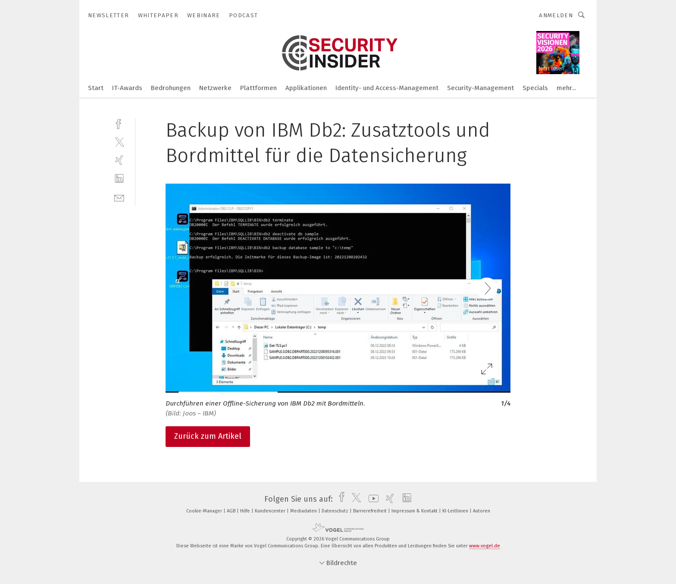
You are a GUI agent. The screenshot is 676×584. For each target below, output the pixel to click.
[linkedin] (119, 178)
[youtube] (371, 499)
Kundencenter (271, 511)
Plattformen (258, 88)
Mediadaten (304, 511)
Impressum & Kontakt (415, 511)
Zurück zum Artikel (207, 436)
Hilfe (245, 511)
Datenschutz (336, 511)
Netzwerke (215, 88)
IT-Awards (127, 88)
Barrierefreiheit (370, 511)
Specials (535, 88)
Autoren (481, 511)
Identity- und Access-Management (386, 88)
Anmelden (556, 15)
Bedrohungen (171, 88)
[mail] (119, 197)
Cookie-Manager (204, 511)
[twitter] (119, 141)
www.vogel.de (484, 546)
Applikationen (306, 88)
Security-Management (480, 88)
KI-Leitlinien (455, 511)
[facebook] (119, 123)
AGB (232, 511)
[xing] (119, 160)
